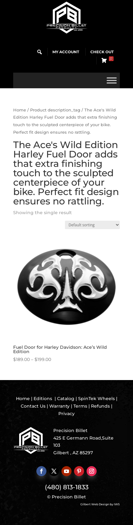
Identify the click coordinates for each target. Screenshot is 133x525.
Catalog (65, 398)
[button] (39, 52)
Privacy (66, 413)
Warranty (59, 406)
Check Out (102, 51)
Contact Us (33, 406)
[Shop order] (92, 225)
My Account (65, 51)
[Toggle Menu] (112, 80)
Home (19, 110)
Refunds (100, 406)
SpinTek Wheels (96, 398)
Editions (43, 398)
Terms (80, 406)
